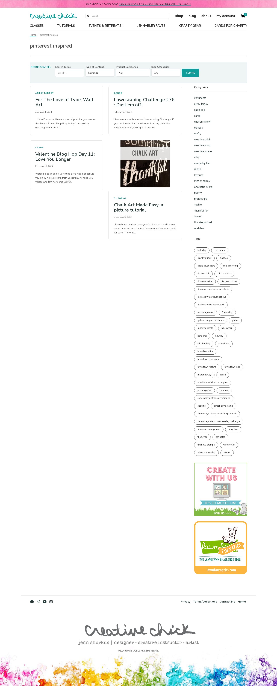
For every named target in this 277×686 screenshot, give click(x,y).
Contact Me (227, 602)
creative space (203, 151)
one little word (203, 187)
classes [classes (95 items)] (224, 258)
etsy (197, 157)
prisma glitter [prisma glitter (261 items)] (204, 390)
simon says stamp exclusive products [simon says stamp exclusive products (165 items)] (217, 413)
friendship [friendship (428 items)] (227, 312)
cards (118, 93)
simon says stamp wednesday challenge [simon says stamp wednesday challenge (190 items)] (219, 421)
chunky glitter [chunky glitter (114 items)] (204, 258)
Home (33, 35)
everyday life (202, 163)
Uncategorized (203, 222)
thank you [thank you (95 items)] (202, 437)
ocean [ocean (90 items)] (223, 374)
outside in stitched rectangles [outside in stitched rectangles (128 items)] (213, 382)
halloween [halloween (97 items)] (227, 328)
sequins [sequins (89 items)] (202, 405)
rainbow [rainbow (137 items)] (224, 390)
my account (225, 15)
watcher (199, 228)
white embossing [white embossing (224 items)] (206, 452)
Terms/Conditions (204, 602)
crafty (197, 133)
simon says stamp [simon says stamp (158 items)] (223, 405)
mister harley (202, 181)
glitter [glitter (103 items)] (235, 320)
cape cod (199, 110)
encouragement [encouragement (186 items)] (206, 312)
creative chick (202, 139)
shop (179, 15)
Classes (37, 26)
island (197, 169)
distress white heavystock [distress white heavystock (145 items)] (211, 304)
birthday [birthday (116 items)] (202, 250)
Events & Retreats (105, 26)
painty (198, 193)
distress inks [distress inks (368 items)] (224, 273)
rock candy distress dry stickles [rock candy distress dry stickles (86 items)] (214, 398)
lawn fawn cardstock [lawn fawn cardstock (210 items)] (208, 359)
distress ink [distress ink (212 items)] (203, 273)
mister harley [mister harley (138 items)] (204, 374)
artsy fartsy (44, 93)
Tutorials (66, 26)
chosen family (202, 121)
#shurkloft (200, 98)
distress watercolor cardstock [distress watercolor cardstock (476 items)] (213, 289)
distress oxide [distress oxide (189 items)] (205, 281)
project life (200, 199)
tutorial (120, 198)
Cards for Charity (230, 26)
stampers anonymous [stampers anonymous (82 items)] (209, 429)
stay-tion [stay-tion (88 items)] (233, 429)
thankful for (201, 210)
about (206, 15)
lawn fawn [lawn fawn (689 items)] (224, 343)
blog (192, 15)
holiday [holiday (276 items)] (219, 335)
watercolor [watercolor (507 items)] (229, 444)
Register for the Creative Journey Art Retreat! (155, 3)
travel (197, 216)
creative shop (202, 145)
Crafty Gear (190, 26)
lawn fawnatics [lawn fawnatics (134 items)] (205, 351)
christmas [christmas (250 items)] (220, 250)
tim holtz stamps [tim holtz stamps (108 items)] (206, 444)
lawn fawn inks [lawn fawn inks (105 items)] (232, 367)
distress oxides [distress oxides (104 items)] (229, 281)
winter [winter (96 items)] (227, 452)
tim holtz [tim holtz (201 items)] (220, 437)
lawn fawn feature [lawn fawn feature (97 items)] (207, 367)
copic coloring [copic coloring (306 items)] (230, 265)
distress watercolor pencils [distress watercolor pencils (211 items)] (212, 297)
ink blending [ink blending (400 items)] (204, 343)
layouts (198, 175)
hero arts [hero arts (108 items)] (202, 335)
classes (198, 127)
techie (198, 204)
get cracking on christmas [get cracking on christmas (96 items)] (211, 320)
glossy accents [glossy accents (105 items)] (205, 328)
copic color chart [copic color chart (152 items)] (206, 265)
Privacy (185, 602)
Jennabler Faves (151, 26)
